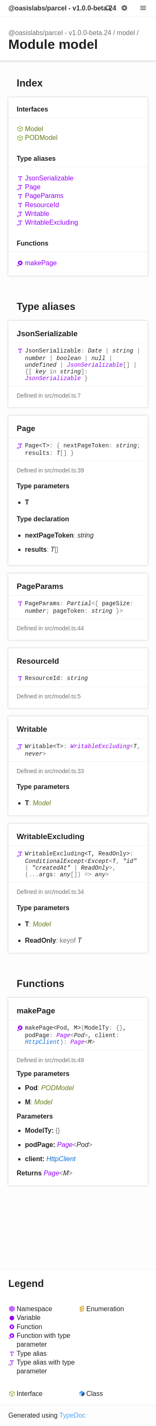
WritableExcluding (51, 222)
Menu (143, 8)
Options (124, 8)
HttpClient (42, 1042)
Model (34, 128)
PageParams (44, 195)
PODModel (41, 137)
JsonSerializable (49, 178)
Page (32, 186)
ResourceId (42, 204)
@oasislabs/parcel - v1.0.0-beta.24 (62, 8)
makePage (41, 262)
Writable (37, 213)
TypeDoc (72, 1415)
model (126, 32)
